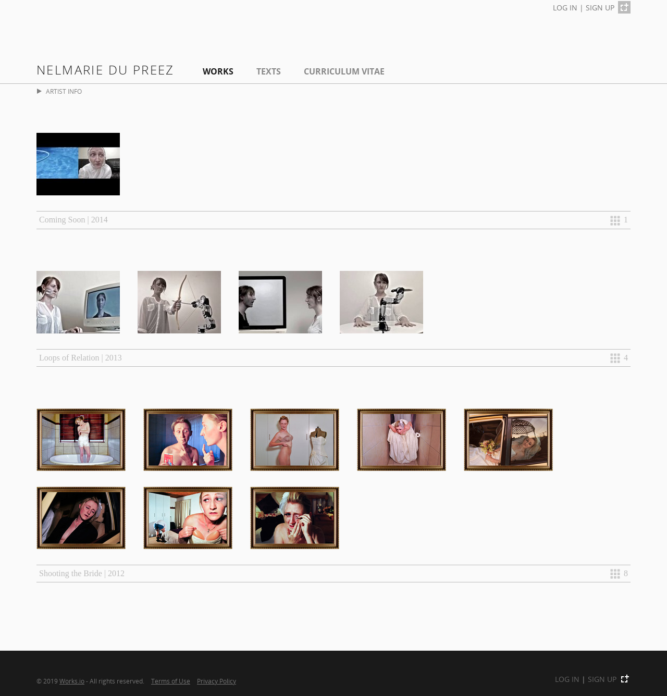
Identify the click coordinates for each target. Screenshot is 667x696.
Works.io (71, 681)
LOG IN (565, 8)
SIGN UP (600, 8)
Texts (268, 71)
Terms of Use (170, 681)
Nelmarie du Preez (105, 69)
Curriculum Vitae (344, 71)
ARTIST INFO (59, 91)
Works (218, 71)
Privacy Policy (216, 681)
